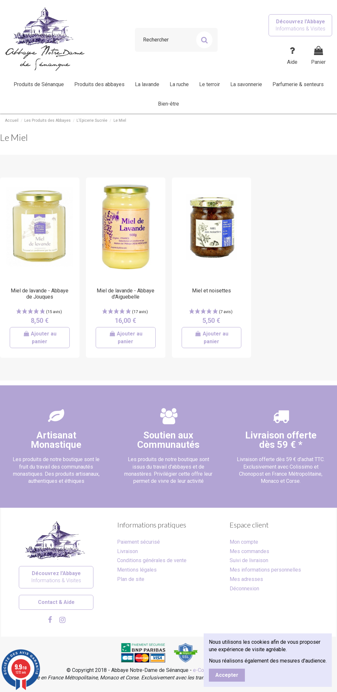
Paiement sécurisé (138, 542)
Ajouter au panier (40, 338)
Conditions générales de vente (152, 560)
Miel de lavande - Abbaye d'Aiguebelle (125, 294)
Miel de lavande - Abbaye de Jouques (39, 294)
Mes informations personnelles (265, 570)
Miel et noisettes (211, 291)
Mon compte (244, 542)
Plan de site (130, 579)
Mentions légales (137, 570)
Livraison (127, 551)
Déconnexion (244, 588)
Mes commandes (249, 551)
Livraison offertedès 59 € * (281, 440)
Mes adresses (246, 579)
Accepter (226, 675)
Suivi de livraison (249, 560)
